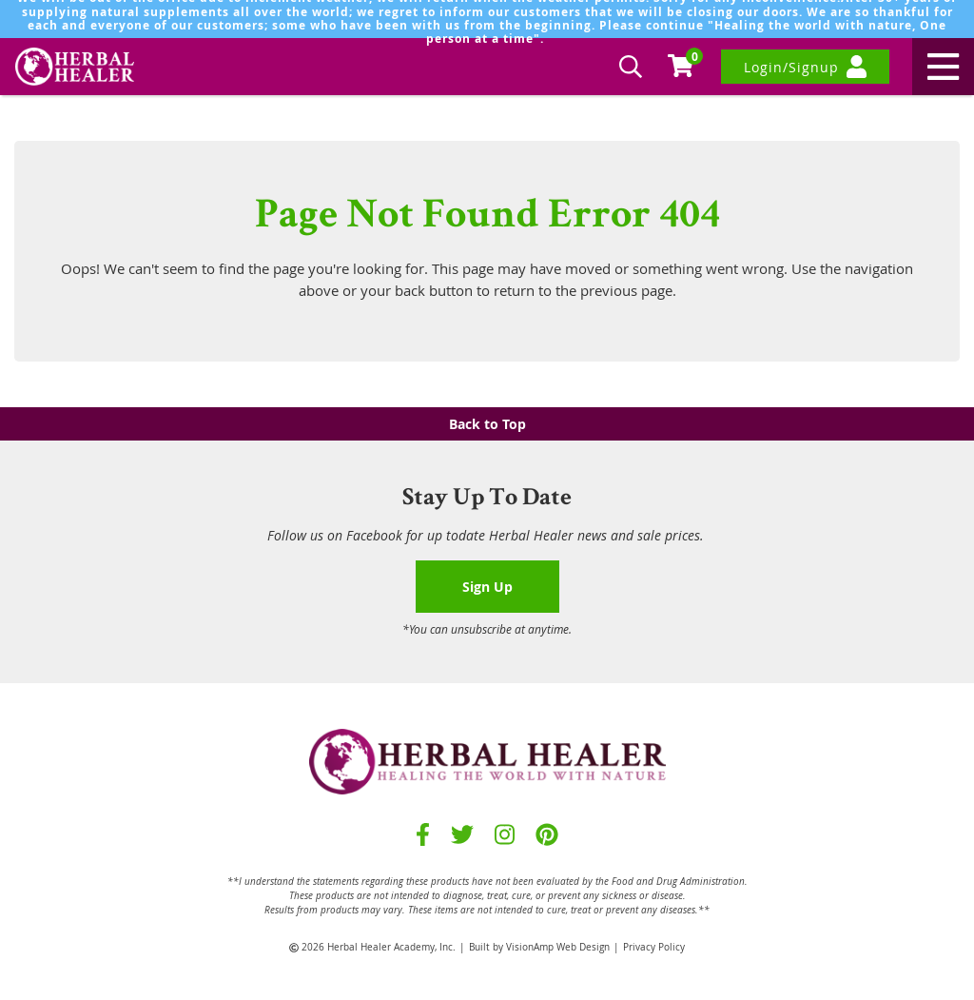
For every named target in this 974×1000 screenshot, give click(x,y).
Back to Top (487, 424)
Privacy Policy (654, 947)
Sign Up (487, 587)
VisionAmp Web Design (558, 947)
